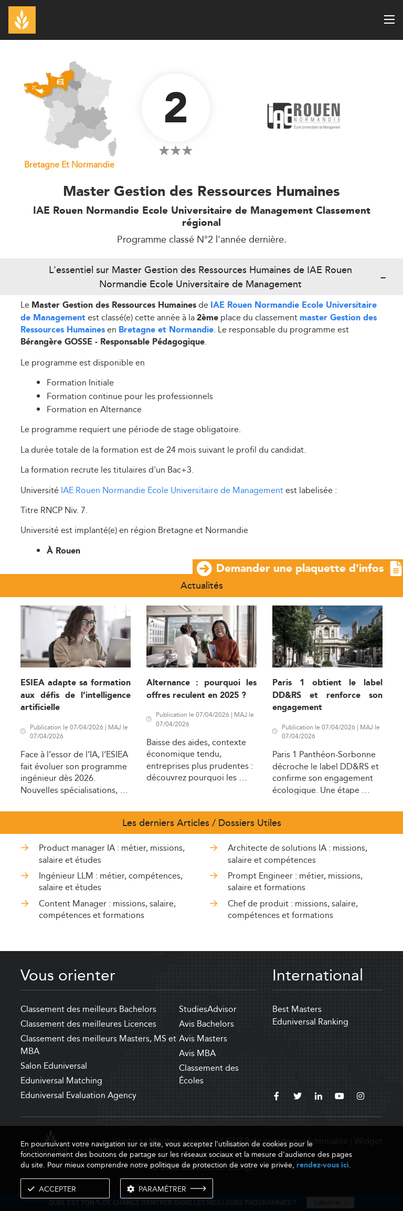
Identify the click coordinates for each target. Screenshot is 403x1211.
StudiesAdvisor (208, 1009)
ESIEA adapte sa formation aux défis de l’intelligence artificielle (75, 695)
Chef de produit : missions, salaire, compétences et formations (293, 909)
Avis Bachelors (206, 1023)
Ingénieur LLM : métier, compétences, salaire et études (111, 881)
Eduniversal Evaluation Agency (78, 1095)
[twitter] (297, 1097)
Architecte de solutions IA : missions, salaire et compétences (297, 853)
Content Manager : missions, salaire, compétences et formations (107, 909)
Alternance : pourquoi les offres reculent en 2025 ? (201, 689)
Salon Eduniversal (53, 1065)
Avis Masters (203, 1038)
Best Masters (297, 1009)
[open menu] (389, 19)
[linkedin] (318, 1097)
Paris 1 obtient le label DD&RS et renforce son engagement (327, 695)
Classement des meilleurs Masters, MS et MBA (98, 1045)
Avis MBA (197, 1053)
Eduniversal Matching (61, 1080)
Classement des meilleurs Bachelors (88, 1009)
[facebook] (276, 1097)
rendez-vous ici (322, 1165)
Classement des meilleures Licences (88, 1023)
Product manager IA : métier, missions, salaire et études (112, 853)
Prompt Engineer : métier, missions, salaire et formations (295, 881)
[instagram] (360, 1097)
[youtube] (339, 1097)
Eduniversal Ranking (310, 1021)
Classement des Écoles (209, 1074)
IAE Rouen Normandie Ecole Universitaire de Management (172, 490)
